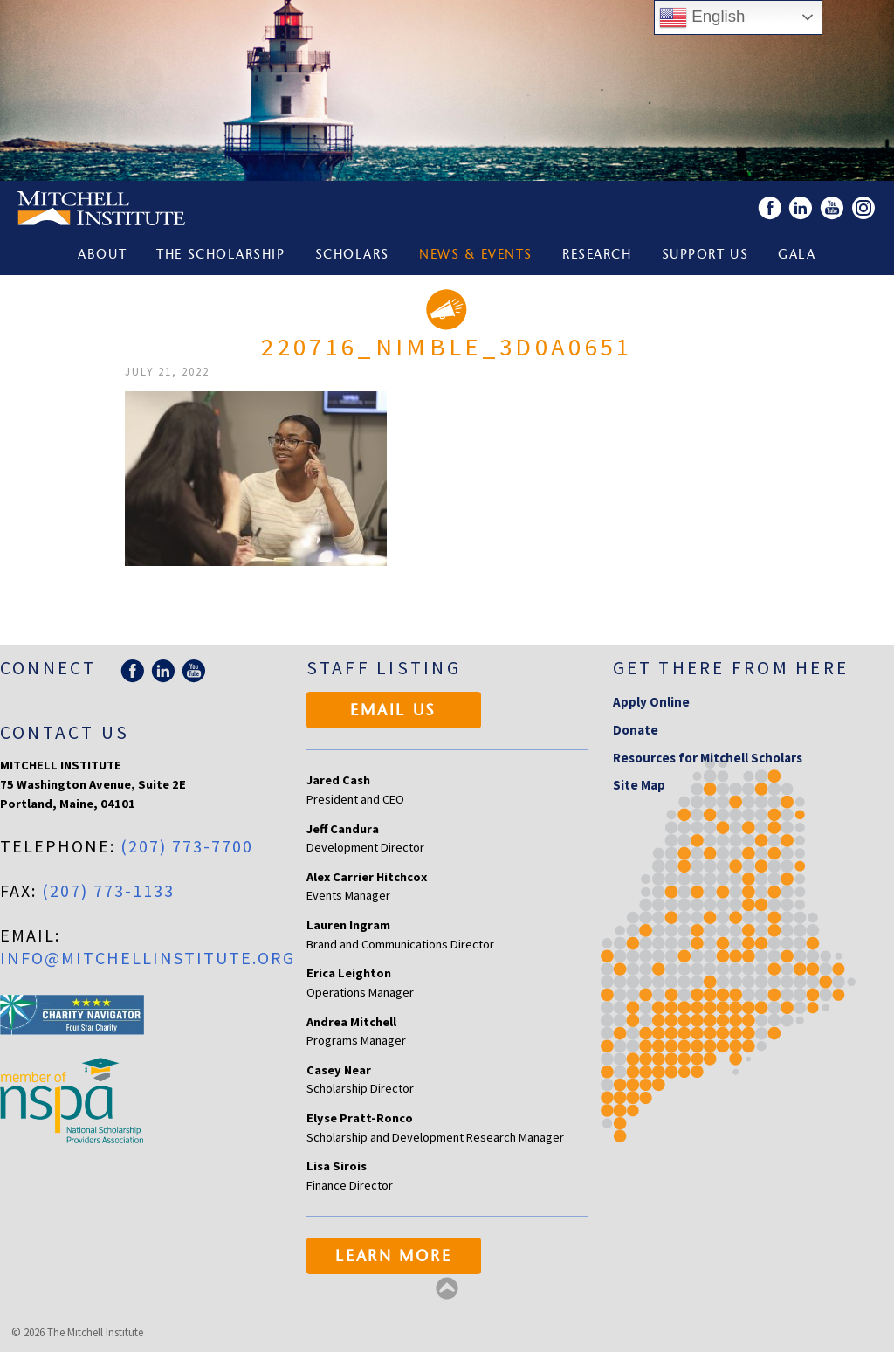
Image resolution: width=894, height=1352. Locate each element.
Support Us (705, 255)
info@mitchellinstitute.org (147, 958)
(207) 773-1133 (108, 890)
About (102, 255)
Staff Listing (383, 667)
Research (596, 255)
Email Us (393, 712)
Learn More (393, 1258)
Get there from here (731, 667)
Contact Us (64, 732)
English (702, 17)
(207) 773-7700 (186, 846)
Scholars (352, 255)
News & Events (476, 255)
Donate (635, 729)
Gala (796, 255)
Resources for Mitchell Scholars (707, 757)
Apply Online (651, 701)
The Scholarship (220, 255)
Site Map (639, 784)
